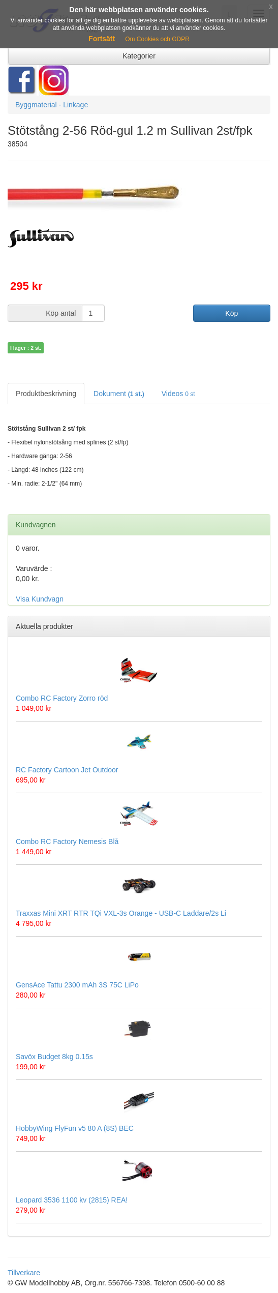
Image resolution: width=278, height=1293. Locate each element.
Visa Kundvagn (40, 599)
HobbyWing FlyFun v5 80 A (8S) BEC (75, 1128)
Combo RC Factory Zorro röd (62, 698)
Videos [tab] (178, 393)
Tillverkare (24, 1273)
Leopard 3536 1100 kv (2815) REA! (72, 1200)
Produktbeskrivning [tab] (46, 393)
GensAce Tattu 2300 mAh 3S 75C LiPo (77, 985)
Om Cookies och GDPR (157, 39)
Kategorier (139, 56)
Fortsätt (101, 39)
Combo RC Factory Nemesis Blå (67, 841)
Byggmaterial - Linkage (51, 105)
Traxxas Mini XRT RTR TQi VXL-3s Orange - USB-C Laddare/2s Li (121, 913)
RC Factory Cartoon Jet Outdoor (67, 770)
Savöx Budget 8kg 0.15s (54, 1057)
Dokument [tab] (119, 393)
